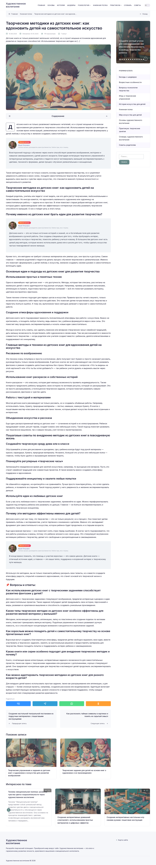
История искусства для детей (132, 104)
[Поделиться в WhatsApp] (71, 703)
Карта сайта (123, 840)
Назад (144, 14)
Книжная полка (126, 109)
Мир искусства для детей (130, 115)
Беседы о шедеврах (128, 77)
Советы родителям (127, 145)
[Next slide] (145, 59)
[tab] (124, 59)
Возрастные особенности (130, 82)
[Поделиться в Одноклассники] (98, 703)
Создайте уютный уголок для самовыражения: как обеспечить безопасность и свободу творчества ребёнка (131, 47)
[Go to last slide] (8, 810)
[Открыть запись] (31, 759)
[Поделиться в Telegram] (45, 703)
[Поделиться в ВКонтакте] (18, 703)
